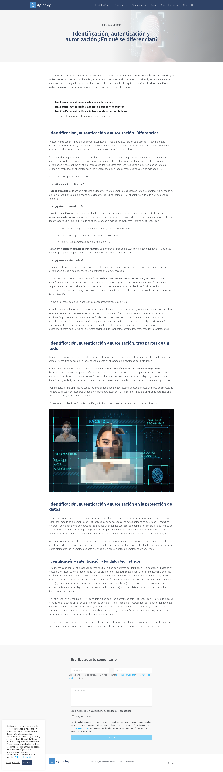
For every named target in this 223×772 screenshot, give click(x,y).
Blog (185, 5)
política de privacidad (125, 674)
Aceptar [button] (26, 762)
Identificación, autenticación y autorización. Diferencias (83, 102)
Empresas (120, 5)
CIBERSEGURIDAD (111, 24)
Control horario (169, 5)
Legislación (102, 5)
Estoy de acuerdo (83, 716)
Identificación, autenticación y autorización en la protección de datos (90, 111)
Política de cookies (127, 761)
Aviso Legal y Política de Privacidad (102, 761)
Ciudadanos (139, 5)
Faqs (153, 5)
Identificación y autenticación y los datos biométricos (86, 115)
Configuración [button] (13, 762)
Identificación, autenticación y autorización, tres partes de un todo (89, 106)
